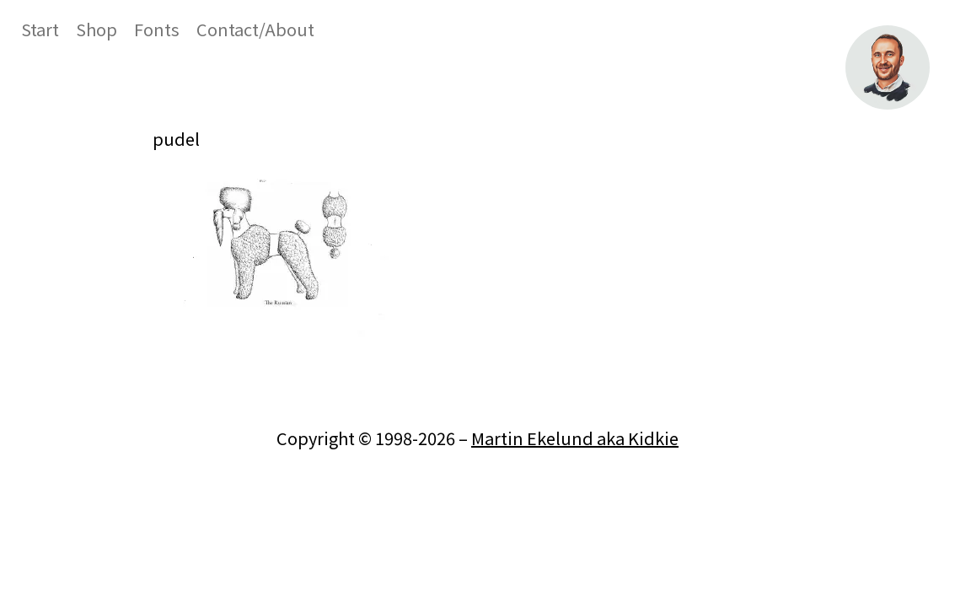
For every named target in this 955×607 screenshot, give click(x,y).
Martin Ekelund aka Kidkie (575, 438)
